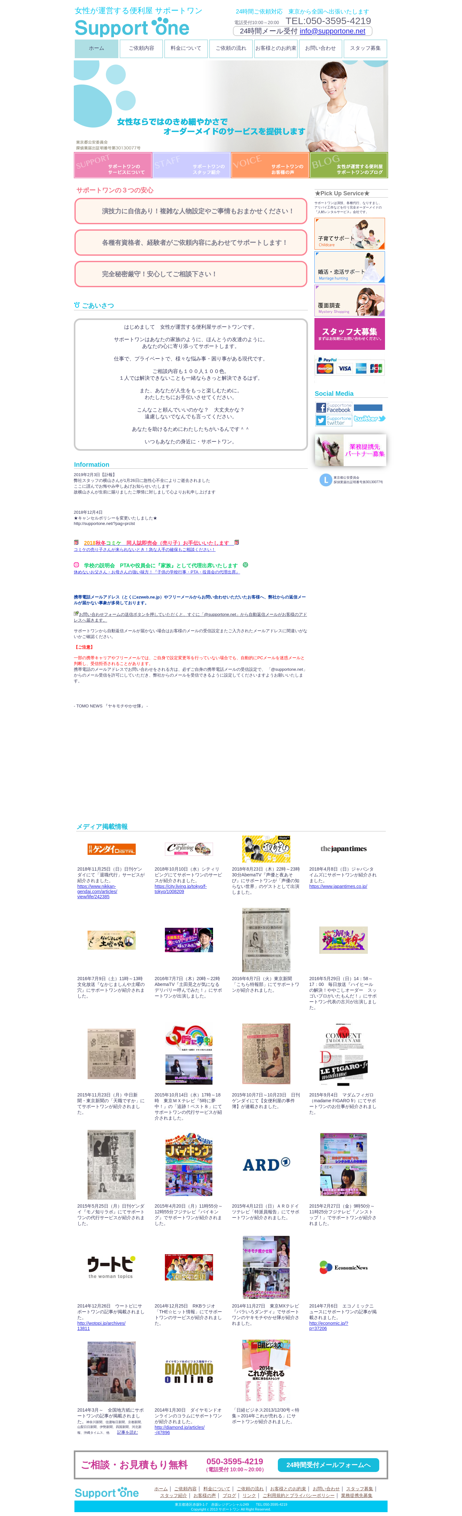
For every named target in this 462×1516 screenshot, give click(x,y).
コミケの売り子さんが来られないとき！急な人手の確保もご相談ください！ (145, 549)
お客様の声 (204, 1495)
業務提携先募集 (356, 1495)
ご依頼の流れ (231, 48)
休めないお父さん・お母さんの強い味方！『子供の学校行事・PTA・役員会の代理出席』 (157, 572)
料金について (186, 48)
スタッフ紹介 (173, 1495)
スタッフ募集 (365, 48)
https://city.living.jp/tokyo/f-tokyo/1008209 (181, 889)
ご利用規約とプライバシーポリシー (299, 1495)
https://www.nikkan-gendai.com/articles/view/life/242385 (97, 891)
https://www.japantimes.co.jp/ (338, 886)
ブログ (229, 1495)
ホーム (96, 48)
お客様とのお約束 (275, 48)
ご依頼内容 (141, 48)
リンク (249, 1495)
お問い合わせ (320, 48)
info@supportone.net (332, 31)
